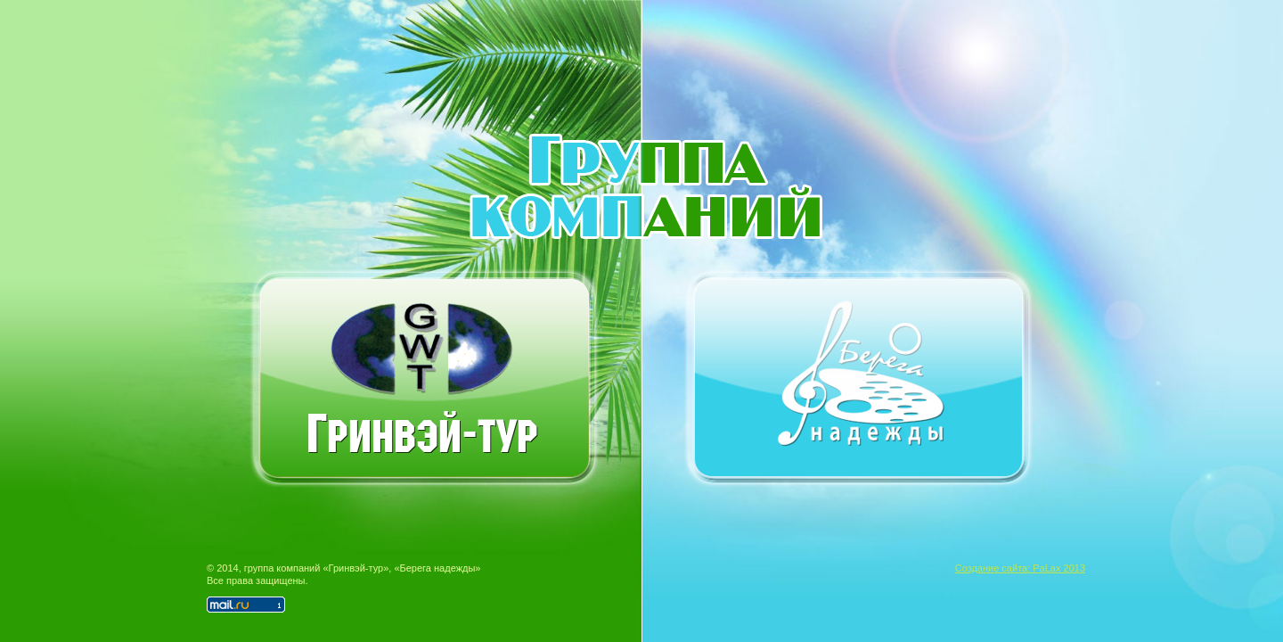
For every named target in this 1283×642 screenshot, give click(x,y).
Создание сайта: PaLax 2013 (1020, 568)
